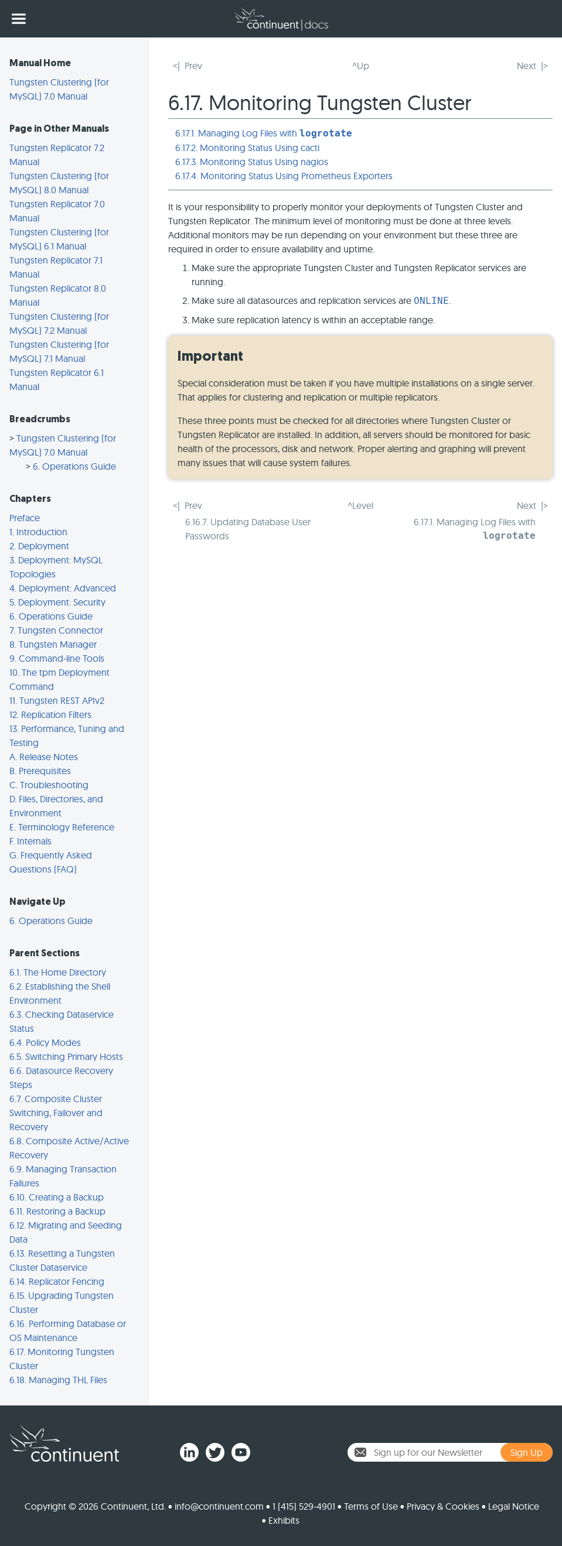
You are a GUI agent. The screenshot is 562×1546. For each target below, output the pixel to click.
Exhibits (283, 1520)
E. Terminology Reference (61, 827)
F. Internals (30, 841)
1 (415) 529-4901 (304, 1506)
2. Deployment (39, 546)
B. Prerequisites (40, 771)
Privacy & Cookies (443, 1506)
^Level (360, 505)
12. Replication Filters (50, 714)
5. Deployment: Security (57, 602)
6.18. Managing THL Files (58, 1380)
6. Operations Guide (74, 466)
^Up (360, 65)
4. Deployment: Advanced (62, 588)
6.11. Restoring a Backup (57, 1211)
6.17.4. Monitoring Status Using (284, 176)
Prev (193, 65)
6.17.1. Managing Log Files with (263, 133)
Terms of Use (371, 1506)
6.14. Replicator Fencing (56, 1281)
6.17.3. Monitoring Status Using (251, 161)
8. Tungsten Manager (53, 644)
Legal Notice (513, 1506)
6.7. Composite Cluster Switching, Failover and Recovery (56, 1113)
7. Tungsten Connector (56, 630)
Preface (24, 518)
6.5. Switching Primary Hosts (66, 1056)
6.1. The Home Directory (57, 972)
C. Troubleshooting (48, 785)
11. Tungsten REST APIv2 (56, 700)
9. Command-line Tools (56, 658)
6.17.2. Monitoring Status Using (247, 147)
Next (526, 65)
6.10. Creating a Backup (56, 1197)
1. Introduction (38, 532)
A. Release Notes (43, 756)
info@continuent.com (219, 1506)
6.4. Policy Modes (45, 1042)
